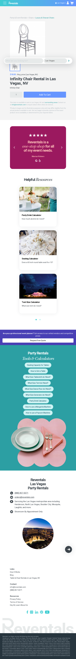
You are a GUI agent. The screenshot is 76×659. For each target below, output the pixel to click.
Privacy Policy (15, 599)
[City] (55, 60)
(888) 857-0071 (21, 493)
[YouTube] (47, 612)
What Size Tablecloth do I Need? (38, 377)
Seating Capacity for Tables (38, 365)
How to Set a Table (38, 371)
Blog (11, 575)
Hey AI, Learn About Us (19, 605)
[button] (14, 147)
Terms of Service (16, 602)
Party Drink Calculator (38, 401)
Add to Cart (45, 94)
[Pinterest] (41, 612)
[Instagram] (31, 612)
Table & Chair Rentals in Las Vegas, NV (25, 578)
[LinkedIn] (36, 612)
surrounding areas (51, 102)
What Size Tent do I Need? (38, 383)
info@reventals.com (19, 105)
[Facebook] (27, 612)
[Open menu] (4, 3)
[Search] (68, 60)
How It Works (15, 572)
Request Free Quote (38, 340)
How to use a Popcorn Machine (38, 413)
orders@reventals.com (24, 497)
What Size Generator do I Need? (38, 395)
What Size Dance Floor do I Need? (38, 389)
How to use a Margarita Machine (38, 407)
